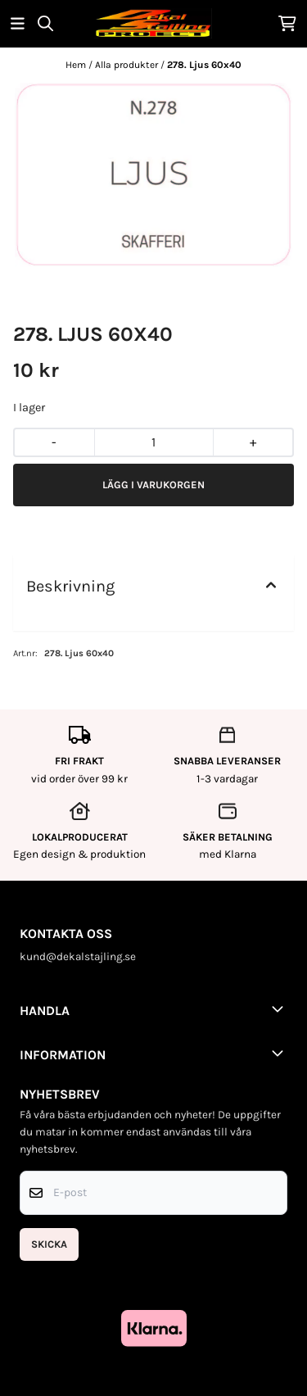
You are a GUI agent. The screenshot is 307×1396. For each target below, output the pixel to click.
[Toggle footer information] (281, 1008)
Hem (76, 64)
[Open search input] (45, 23)
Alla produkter (127, 64)
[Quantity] (153, 442)
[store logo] (153, 23)
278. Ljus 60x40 (204, 64)
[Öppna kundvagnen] (287, 23)
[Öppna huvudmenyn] (17, 23)
